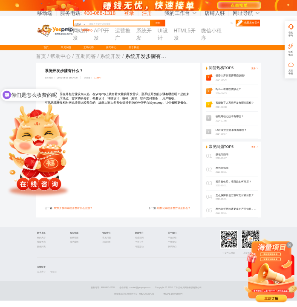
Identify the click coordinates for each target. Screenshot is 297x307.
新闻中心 (111, 47)
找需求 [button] (80, 24)
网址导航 (246, 13)
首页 (46, 47)
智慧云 (53, 271)
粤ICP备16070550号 (173, 294)
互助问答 (89, 47)
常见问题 (66, 47)
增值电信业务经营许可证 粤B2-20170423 (134, 294)
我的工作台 (180, 13)
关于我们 (134, 47)
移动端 (44, 13)
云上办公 (41, 271)
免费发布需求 (248, 23)
